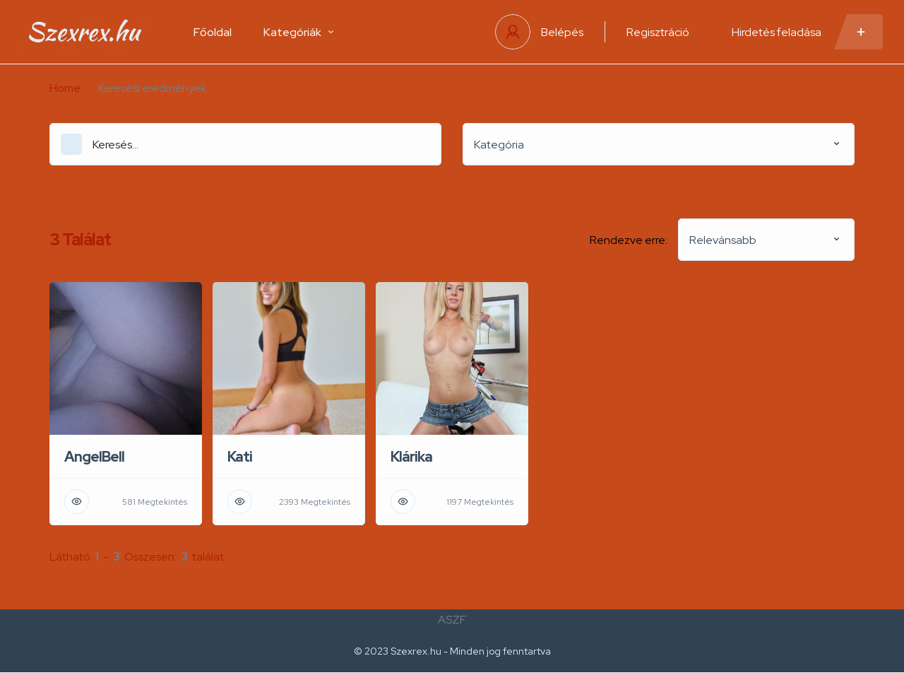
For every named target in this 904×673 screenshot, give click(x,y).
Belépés (562, 32)
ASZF (452, 619)
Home (65, 88)
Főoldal (213, 32)
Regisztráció (657, 32)
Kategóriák (298, 32)
